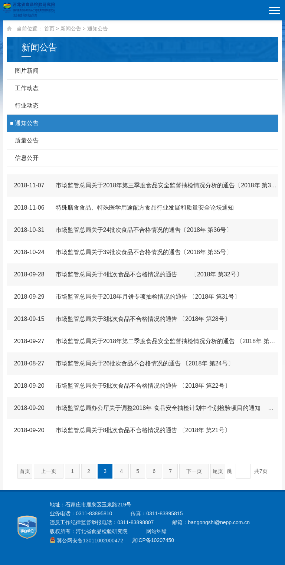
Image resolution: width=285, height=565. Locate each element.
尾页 (218, 471)
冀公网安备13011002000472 (90, 540)
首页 (49, 29)
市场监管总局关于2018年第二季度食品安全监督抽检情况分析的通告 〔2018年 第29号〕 (143, 341)
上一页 (48, 471)
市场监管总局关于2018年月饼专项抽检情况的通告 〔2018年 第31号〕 (123, 296)
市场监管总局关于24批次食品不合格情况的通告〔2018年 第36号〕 (119, 230)
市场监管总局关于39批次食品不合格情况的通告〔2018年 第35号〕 (119, 252)
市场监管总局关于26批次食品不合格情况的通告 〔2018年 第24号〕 (120, 363)
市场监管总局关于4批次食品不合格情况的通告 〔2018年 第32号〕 (124, 274)
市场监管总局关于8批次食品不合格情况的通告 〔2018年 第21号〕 (118, 430)
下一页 (194, 471)
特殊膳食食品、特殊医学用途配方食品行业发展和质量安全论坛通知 (120, 207)
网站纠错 (156, 531)
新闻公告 (70, 29)
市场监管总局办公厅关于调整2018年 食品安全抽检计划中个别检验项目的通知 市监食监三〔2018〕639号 (143, 408)
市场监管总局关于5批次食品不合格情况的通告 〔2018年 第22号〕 (118, 385)
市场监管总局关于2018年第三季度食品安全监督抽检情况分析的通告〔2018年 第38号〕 (143, 185)
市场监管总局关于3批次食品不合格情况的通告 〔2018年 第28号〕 (118, 319)
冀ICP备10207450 (153, 540)
